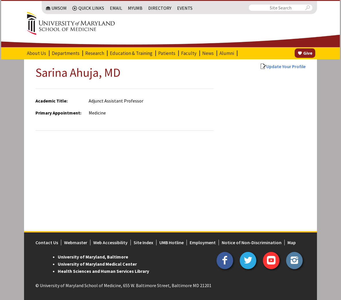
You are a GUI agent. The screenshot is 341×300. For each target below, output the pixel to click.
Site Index (143, 242)
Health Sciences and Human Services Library (103, 271)
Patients (166, 53)
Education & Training (131, 53)
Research (94, 53)
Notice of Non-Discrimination (251, 242)
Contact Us (46, 242)
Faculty (189, 53)
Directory (159, 8)
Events (185, 8)
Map (292, 242)
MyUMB (135, 8)
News (208, 53)
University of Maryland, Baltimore (93, 257)
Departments (66, 53)
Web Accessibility (110, 242)
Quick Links (91, 8)
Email (116, 8)
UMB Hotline (171, 242)
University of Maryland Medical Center (97, 264)
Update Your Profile (286, 66)
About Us (36, 53)
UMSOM (59, 8)
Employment (203, 242)
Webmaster (75, 242)
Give (307, 53)
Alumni (226, 53)
